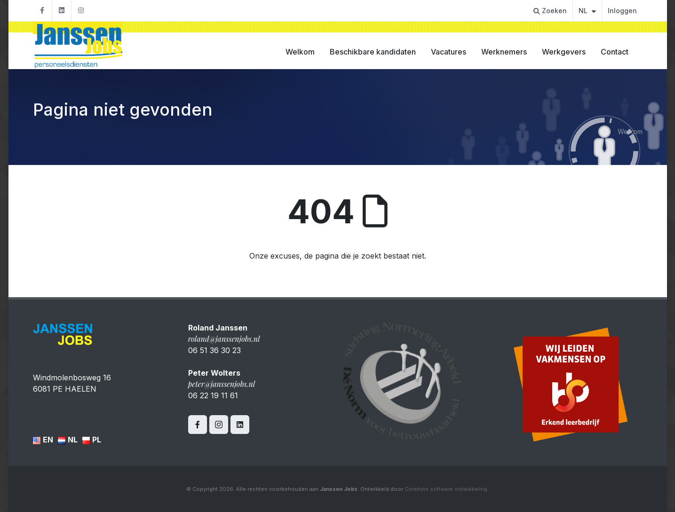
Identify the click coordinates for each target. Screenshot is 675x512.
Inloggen (622, 11)
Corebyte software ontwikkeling (446, 489)
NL (587, 11)
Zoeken (550, 11)
